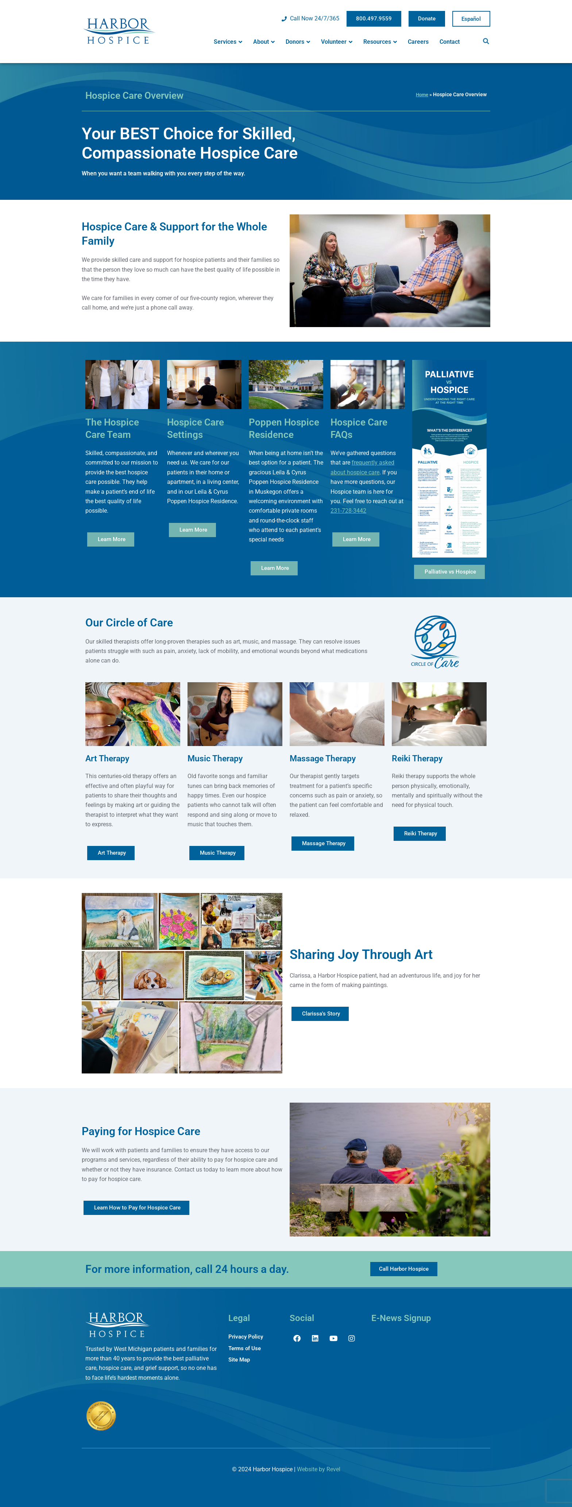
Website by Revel (318, 1469)
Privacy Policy (246, 1336)
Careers (418, 41)
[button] (486, 41)
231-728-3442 (348, 510)
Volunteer (336, 42)
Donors (298, 42)
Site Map (240, 1360)
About (264, 42)
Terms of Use (246, 1348)
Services (228, 42)
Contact (450, 41)
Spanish (471, 19)
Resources (380, 42)
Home (421, 94)
